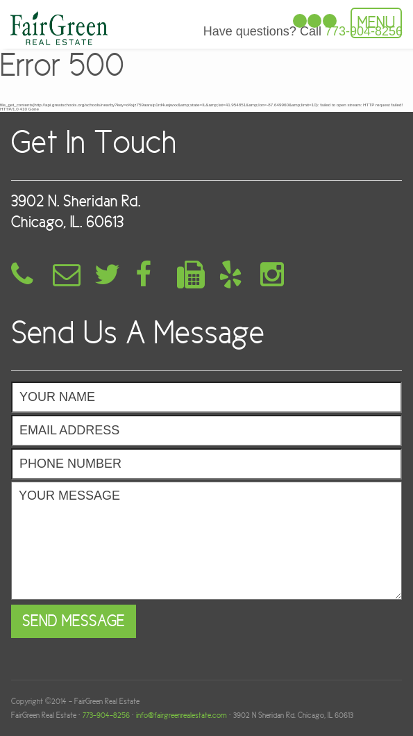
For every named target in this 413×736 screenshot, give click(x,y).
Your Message (206, 541)
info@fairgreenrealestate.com (181, 715)
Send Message (73, 621)
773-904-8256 (106, 715)
